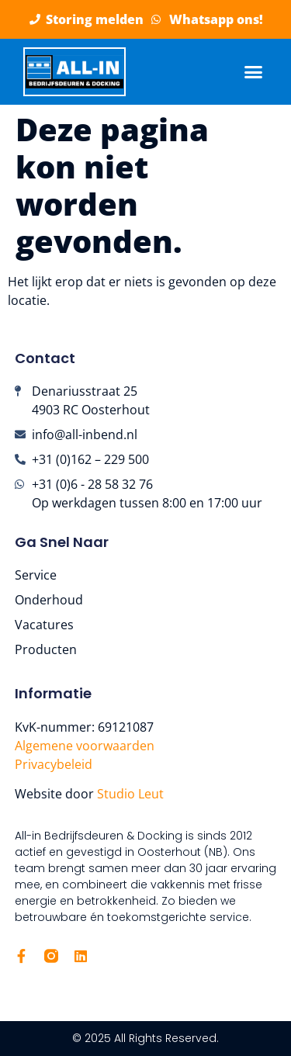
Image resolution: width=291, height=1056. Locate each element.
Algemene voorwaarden (84, 745)
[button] (253, 72)
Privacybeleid (53, 764)
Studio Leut (132, 793)
